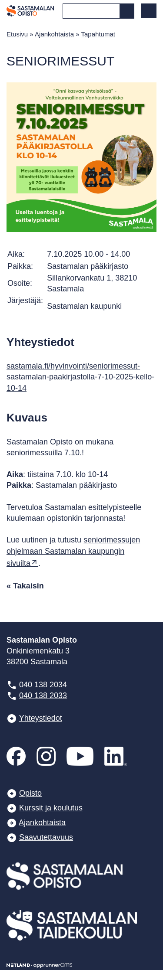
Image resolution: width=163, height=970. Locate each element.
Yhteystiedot (40, 718)
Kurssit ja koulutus (51, 807)
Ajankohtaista (54, 34)
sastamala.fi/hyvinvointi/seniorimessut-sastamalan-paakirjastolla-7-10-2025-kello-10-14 (80, 377)
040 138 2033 (43, 695)
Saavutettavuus (46, 837)
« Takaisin (25, 585)
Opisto (30, 793)
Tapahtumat (98, 34)
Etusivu (17, 34)
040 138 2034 (43, 684)
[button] (148, 10)
